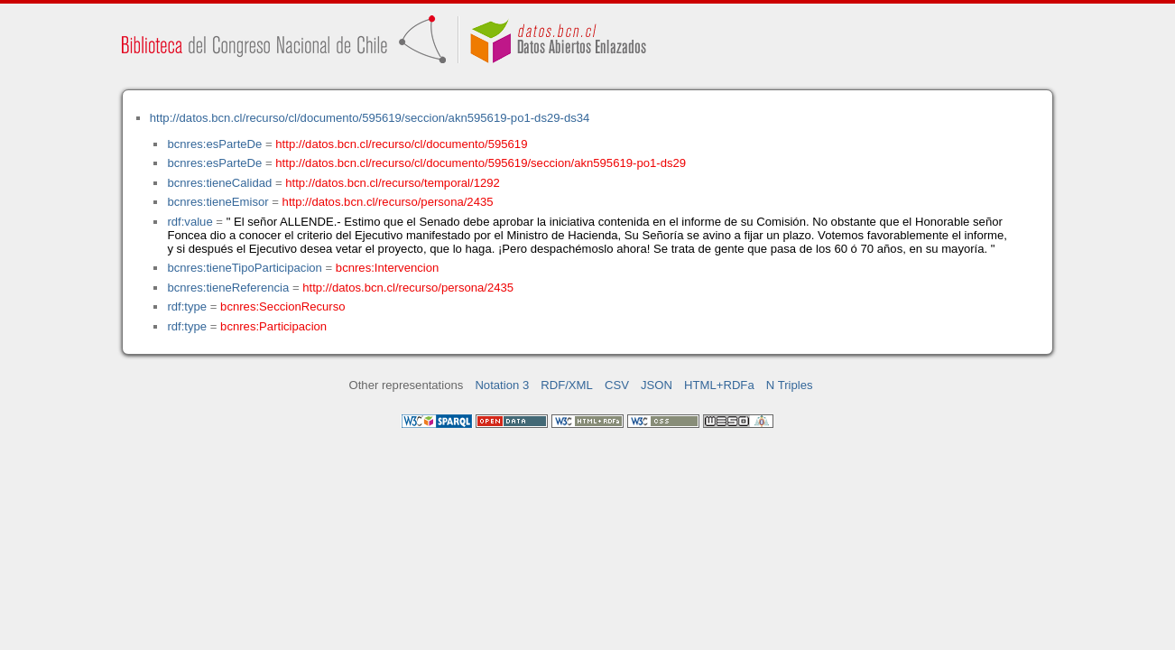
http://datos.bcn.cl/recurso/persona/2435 (388, 202)
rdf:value (189, 221)
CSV (617, 385)
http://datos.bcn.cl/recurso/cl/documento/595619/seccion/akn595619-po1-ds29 (480, 163)
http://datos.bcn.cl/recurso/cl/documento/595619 (401, 144)
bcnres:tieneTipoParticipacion (244, 267)
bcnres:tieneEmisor (217, 202)
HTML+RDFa (719, 385)
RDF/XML (567, 385)
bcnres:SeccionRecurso (282, 306)
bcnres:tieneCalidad (219, 183)
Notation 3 (502, 385)
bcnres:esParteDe (214, 144)
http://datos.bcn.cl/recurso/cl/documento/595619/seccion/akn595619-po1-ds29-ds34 (370, 118)
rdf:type (187, 306)
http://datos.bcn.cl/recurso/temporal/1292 (392, 183)
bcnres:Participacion (273, 326)
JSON (656, 385)
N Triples (789, 385)
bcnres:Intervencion (387, 267)
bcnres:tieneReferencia (228, 287)
